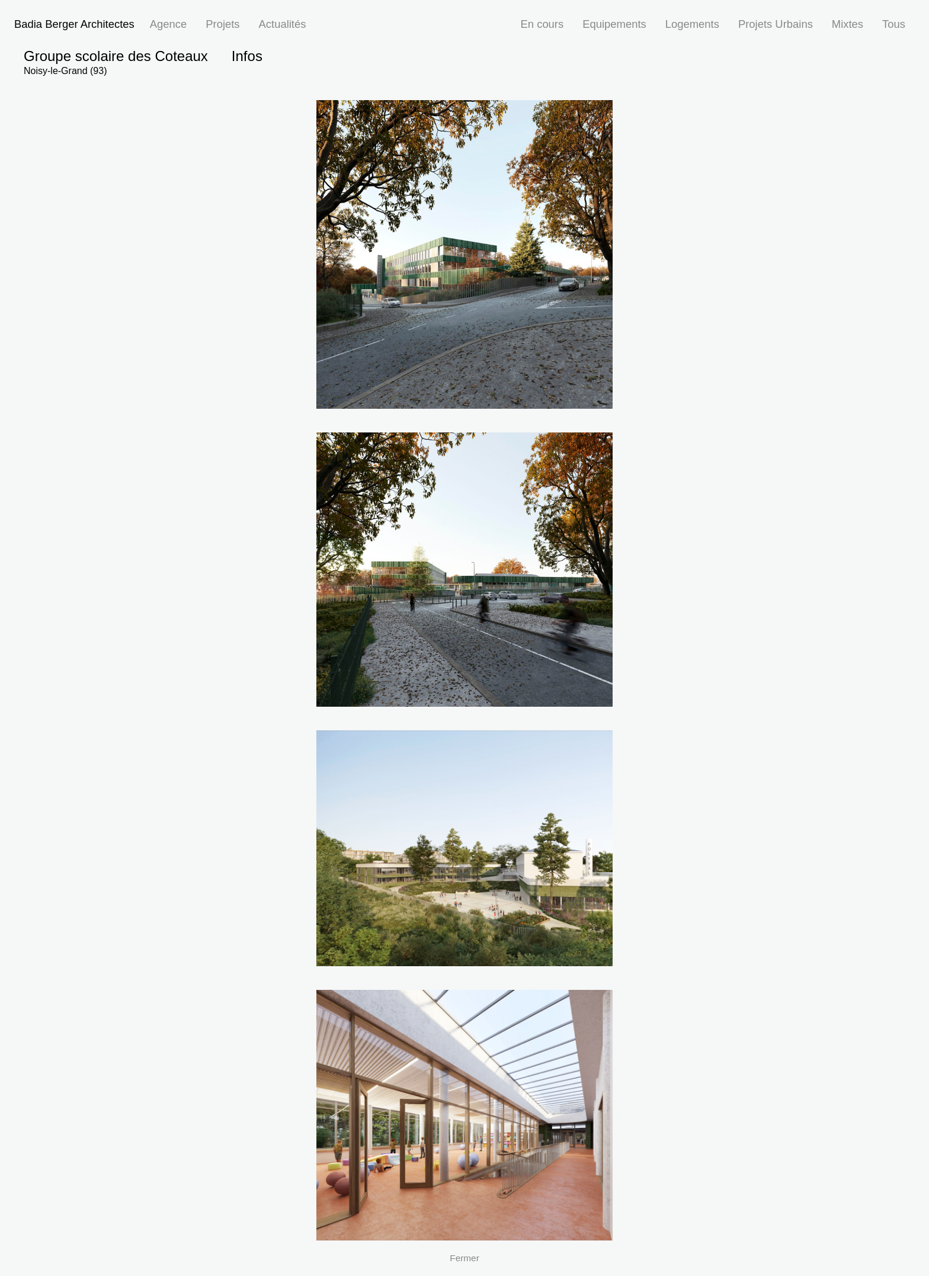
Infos (247, 56)
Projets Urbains (775, 24)
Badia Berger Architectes (74, 24)
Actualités (282, 24)
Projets (222, 24)
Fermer (464, 1258)
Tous (893, 24)
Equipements (614, 24)
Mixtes (847, 24)
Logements (692, 24)
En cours (542, 24)
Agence (168, 24)
